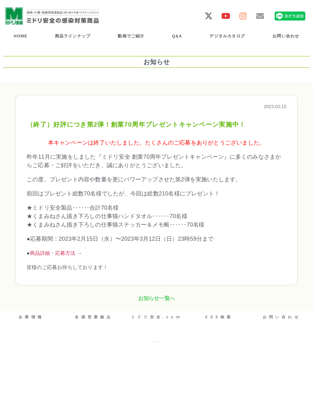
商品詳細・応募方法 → (56, 252)
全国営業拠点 (94, 316)
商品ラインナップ (73, 35)
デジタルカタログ (227, 35)
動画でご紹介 (131, 35)
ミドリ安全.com (156, 316)
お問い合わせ (286, 35)
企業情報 (31, 316)
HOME (21, 35)
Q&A (177, 35)
